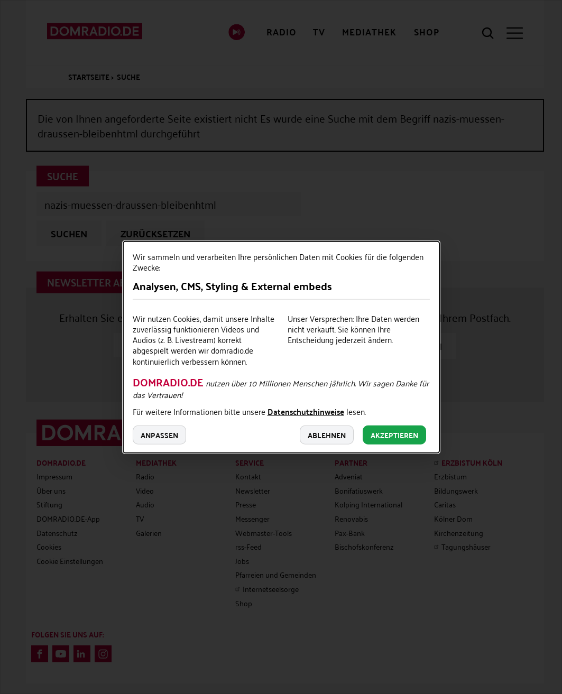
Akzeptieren (394, 435)
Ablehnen (327, 435)
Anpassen (159, 435)
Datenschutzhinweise (306, 412)
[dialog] (281, 347)
